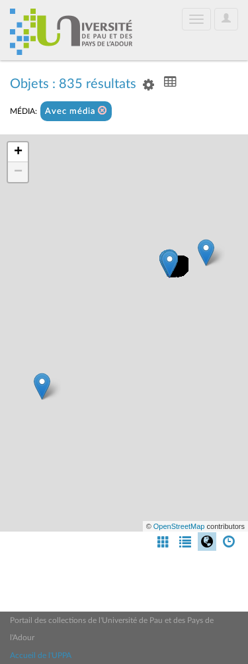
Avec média (76, 111)
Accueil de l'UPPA (40, 655)
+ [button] (18, 152)
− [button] (18, 172)
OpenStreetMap (179, 526)
